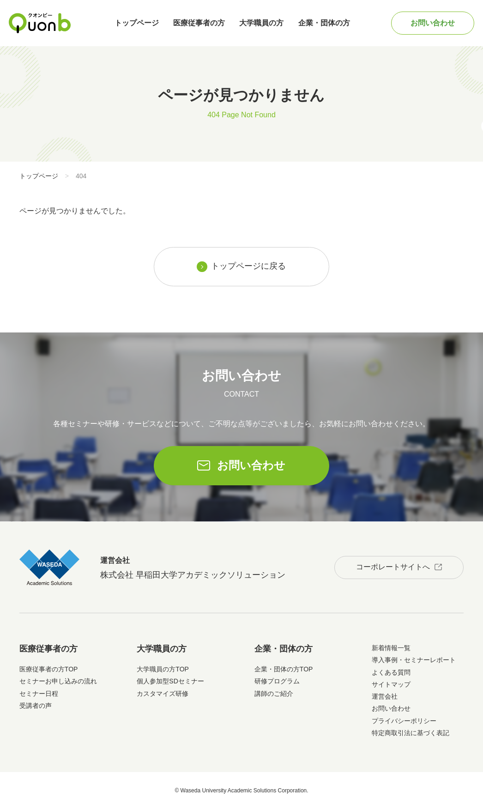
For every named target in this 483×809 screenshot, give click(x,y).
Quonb (40, 23)
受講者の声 (35, 705)
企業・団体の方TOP (283, 669)
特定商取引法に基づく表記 (410, 733)
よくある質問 (391, 672)
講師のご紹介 (273, 693)
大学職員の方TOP (163, 669)
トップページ (137, 23)
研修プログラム (277, 681)
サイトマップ (391, 684)
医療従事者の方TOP (48, 669)
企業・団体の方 (324, 23)
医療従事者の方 (199, 23)
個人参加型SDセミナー (170, 681)
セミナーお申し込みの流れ (58, 681)
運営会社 (385, 696)
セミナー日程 (38, 693)
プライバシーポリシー (404, 720)
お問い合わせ (433, 23)
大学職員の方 (261, 23)
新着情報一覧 (391, 648)
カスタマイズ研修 (162, 693)
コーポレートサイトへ (393, 567)
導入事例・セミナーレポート (414, 660)
